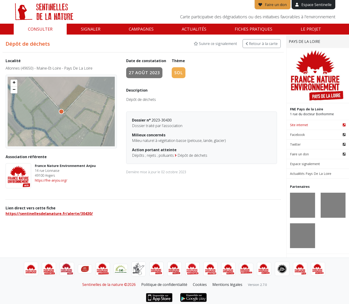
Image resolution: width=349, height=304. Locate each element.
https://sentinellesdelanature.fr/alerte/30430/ (49, 213)
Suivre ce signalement (215, 43)
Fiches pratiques (253, 29)
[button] (13, 83)
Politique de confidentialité (164, 284)
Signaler (90, 29)
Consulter (40, 29)
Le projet (311, 29)
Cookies (200, 284)
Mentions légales (227, 284)
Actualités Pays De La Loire (310, 173)
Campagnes (141, 29)
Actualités (194, 29)
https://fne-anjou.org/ (51, 180)
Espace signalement (305, 164)
